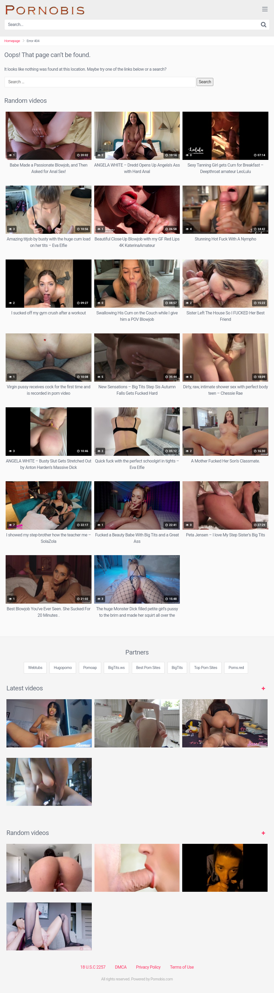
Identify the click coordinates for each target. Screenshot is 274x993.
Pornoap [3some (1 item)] (90, 667)
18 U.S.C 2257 (92, 967)
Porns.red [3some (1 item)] (236, 667)
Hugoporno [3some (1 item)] (63, 667)
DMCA (121, 967)
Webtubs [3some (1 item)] (35, 667)
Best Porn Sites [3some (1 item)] (148, 667)
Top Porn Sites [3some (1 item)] (205, 667)
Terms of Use (182, 967)
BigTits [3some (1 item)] (177, 667)
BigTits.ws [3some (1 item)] (116, 667)
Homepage (12, 41)
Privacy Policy (148, 967)
